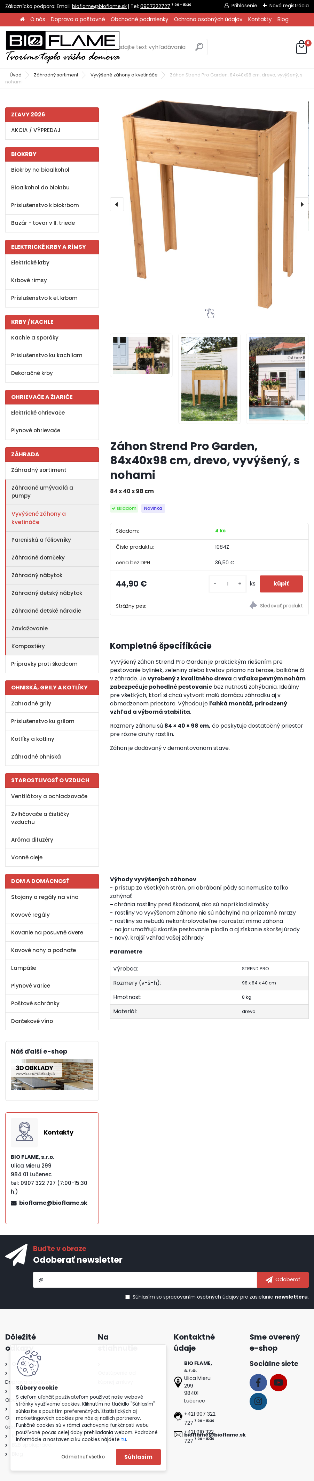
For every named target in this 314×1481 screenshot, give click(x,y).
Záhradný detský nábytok (46, 593)
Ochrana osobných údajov (208, 19)
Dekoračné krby (32, 373)
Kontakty (260, 19)
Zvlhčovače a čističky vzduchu (40, 818)
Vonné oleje (26, 857)
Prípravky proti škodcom (44, 664)
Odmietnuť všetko (83, 1457)
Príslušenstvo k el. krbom (44, 298)
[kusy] (227, 584)
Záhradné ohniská (36, 756)
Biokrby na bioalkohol (40, 169)
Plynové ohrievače (35, 430)
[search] (199, 49)
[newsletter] (282, 1279)
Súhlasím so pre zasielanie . (221, 1296)
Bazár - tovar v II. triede (43, 223)
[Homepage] (22, 19)
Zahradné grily (31, 703)
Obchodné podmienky (139, 19)
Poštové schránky (35, 1003)
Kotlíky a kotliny (32, 739)
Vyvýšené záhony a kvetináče (124, 75)
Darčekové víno (32, 1021)
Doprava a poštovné (78, 19)
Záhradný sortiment (56, 75)
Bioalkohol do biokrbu (40, 187)
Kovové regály (30, 914)
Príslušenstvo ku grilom (42, 721)
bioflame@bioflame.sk (99, 6)
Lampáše (23, 968)
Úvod (16, 75)
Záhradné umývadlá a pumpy (42, 491)
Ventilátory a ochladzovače (49, 796)
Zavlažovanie (29, 628)
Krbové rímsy (29, 280)
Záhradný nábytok (36, 575)
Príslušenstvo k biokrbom (45, 205)
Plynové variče (30, 985)
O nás (37, 19)
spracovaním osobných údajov (201, 1296)
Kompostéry (28, 646)
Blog (283, 19)
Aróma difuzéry (32, 839)
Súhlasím (138, 1457)
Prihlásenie (244, 5)
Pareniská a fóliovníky (41, 539)
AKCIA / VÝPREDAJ (36, 130)
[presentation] (117, 204)
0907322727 (155, 6)
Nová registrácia (289, 5)
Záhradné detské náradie (46, 610)
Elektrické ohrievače (38, 412)
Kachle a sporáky (34, 337)
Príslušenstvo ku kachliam (47, 355)
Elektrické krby (30, 262)
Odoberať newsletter (78, 1260)
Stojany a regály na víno (44, 897)
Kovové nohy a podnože (43, 950)
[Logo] (62, 47)
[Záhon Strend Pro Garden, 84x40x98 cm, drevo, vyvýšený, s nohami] (209, 204)
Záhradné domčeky (38, 557)
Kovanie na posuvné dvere (47, 932)
